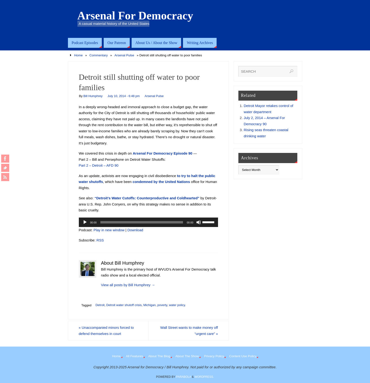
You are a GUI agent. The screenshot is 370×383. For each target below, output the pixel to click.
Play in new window (109, 230)
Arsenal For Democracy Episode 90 (162, 153)
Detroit (99, 305)
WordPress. (204, 377)
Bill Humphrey (93, 96)
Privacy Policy (214, 356)
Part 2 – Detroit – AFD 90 (99, 165)
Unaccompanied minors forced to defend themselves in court (106, 330)
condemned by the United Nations (161, 182)
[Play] (85, 222)
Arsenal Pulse (124, 55)
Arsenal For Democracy (135, 15)
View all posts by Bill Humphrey (128, 285)
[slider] (141, 222)
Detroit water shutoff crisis (124, 305)
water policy (177, 305)
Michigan (149, 305)
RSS (100, 240)
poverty (162, 305)
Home (78, 55)
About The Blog (159, 356)
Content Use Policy (242, 356)
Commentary (98, 55)
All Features (134, 356)
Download (135, 230)
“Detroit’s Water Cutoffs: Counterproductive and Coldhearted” (146, 198)
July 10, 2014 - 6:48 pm (123, 96)
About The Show (187, 356)
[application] (148, 222)
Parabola (183, 377)
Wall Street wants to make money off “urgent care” (189, 330)
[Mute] (198, 222)
